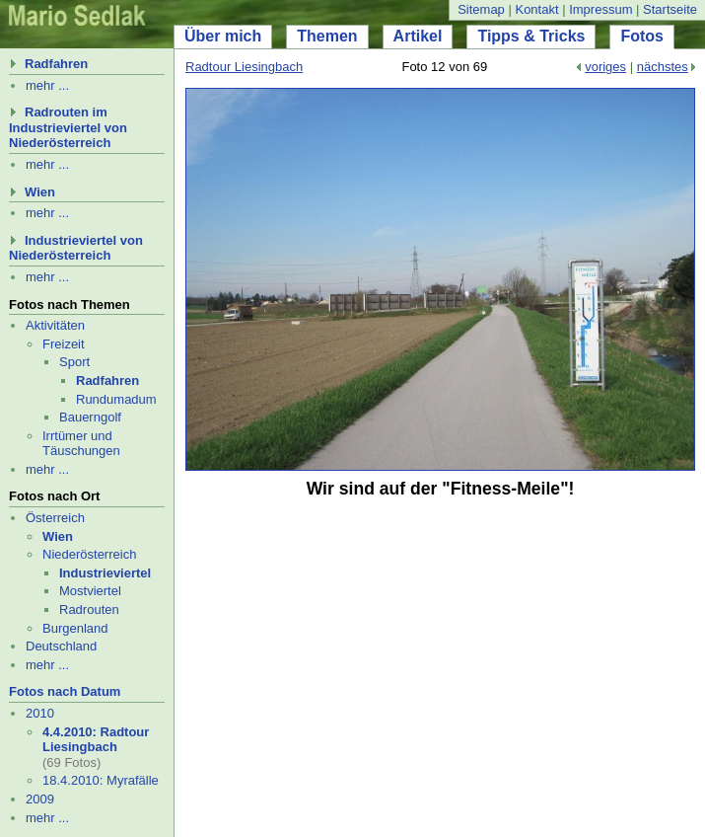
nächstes (662, 66)
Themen (327, 36)
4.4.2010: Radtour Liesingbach (95, 739)
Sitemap (481, 9)
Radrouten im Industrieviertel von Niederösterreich (68, 127)
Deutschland (61, 646)
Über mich (222, 36)
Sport (74, 361)
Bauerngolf (90, 417)
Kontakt (536, 9)
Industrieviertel (105, 573)
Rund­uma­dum (116, 399)
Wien (40, 192)
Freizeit (63, 344)
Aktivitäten (55, 325)
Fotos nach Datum (64, 691)
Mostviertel (90, 590)
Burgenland (75, 628)
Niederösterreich (89, 554)
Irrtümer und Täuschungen (81, 443)
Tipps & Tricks (531, 36)
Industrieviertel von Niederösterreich (76, 248)
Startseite (670, 9)
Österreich (55, 517)
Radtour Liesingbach (244, 66)
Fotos (642, 36)
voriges (605, 66)
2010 (40, 713)
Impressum (600, 9)
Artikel (418, 36)
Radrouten (89, 609)
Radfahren (56, 63)
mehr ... (47, 85)
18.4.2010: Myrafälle (100, 780)
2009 (40, 799)
